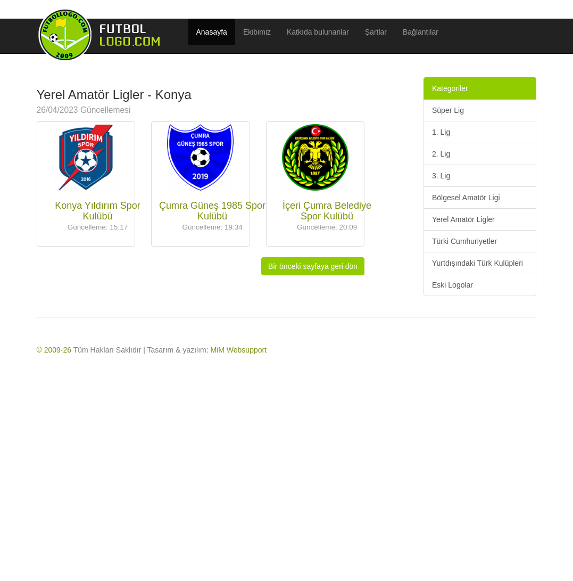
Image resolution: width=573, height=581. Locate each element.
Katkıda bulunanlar (318, 32)
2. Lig (441, 154)
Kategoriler (450, 88)
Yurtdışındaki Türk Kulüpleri (477, 263)
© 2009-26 (54, 350)
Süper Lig (448, 110)
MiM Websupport (239, 350)
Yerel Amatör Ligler (463, 219)
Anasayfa (211, 32)
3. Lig (441, 175)
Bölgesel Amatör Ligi (466, 197)
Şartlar (376, 32)
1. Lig (441, 132)
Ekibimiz (257, 32)
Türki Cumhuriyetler (464, 241)
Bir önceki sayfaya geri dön (313, 266)
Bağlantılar (420, 32)
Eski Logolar (452, 285)
